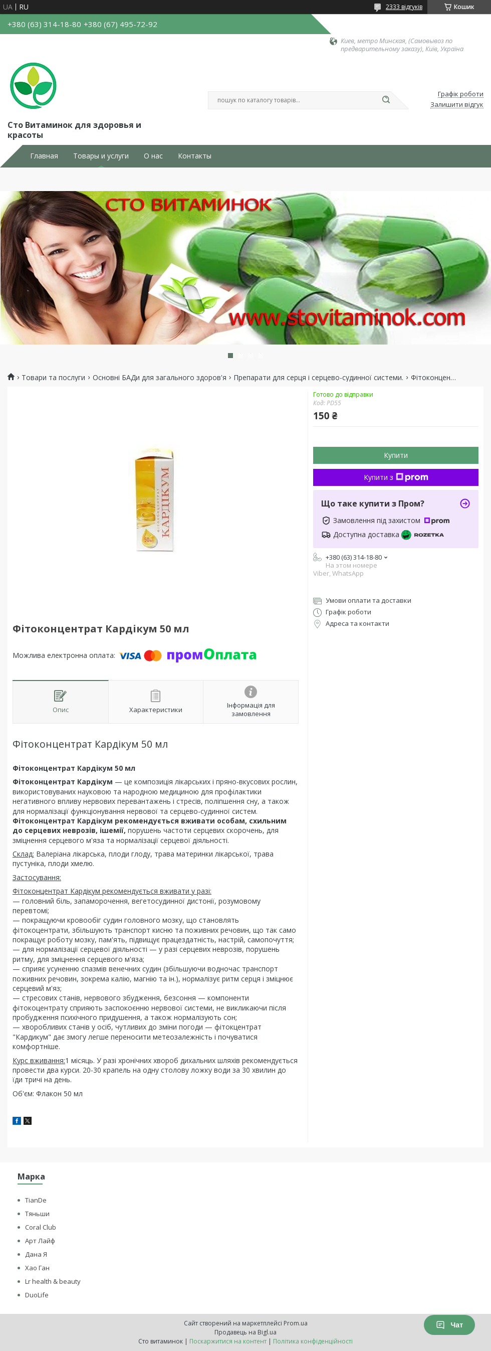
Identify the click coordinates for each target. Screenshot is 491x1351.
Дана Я (36, 1254)
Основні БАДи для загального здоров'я (159, 377)
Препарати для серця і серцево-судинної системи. (318, 377)
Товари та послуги (53, 377)
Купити (396, 455)
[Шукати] (386, 100)
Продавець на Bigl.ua (245, 1332)
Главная (44, 155)
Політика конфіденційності (313, 1341)
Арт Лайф (40, 1240)
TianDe (36, 1200)
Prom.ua (296, 1323)
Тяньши (37, 1213)
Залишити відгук (456, 104)
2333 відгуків (404, 7)
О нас (153, 155)
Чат (449, 1324)
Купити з (396, 477)
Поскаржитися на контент (228, 1341)
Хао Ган (37, 1267)
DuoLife (37, 1294)
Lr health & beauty (53, 1281)
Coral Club (40, 1227)
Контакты (194, 155)
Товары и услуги (101, 155)
